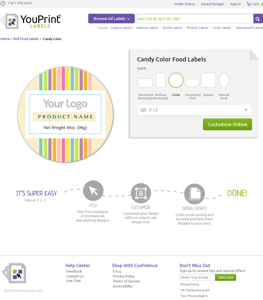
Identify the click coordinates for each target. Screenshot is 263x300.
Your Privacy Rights (194, 296)
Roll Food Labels (26, 39)
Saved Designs (212, 4)
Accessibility (122, 286)
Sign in (235, 4)
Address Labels (147, 27)
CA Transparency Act (195, 290)
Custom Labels (121, 27)
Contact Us (75, 276)
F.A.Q (117, 271)
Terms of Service (126, 281)
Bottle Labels (172, 27)
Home (5, 39)
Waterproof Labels (249, 27)
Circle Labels (222, 27)
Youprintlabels (30, 22)
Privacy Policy (124, 276)
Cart (253, 4)
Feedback (74, 271)
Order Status (184, 4)
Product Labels (197, 27)
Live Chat (73, 280)
